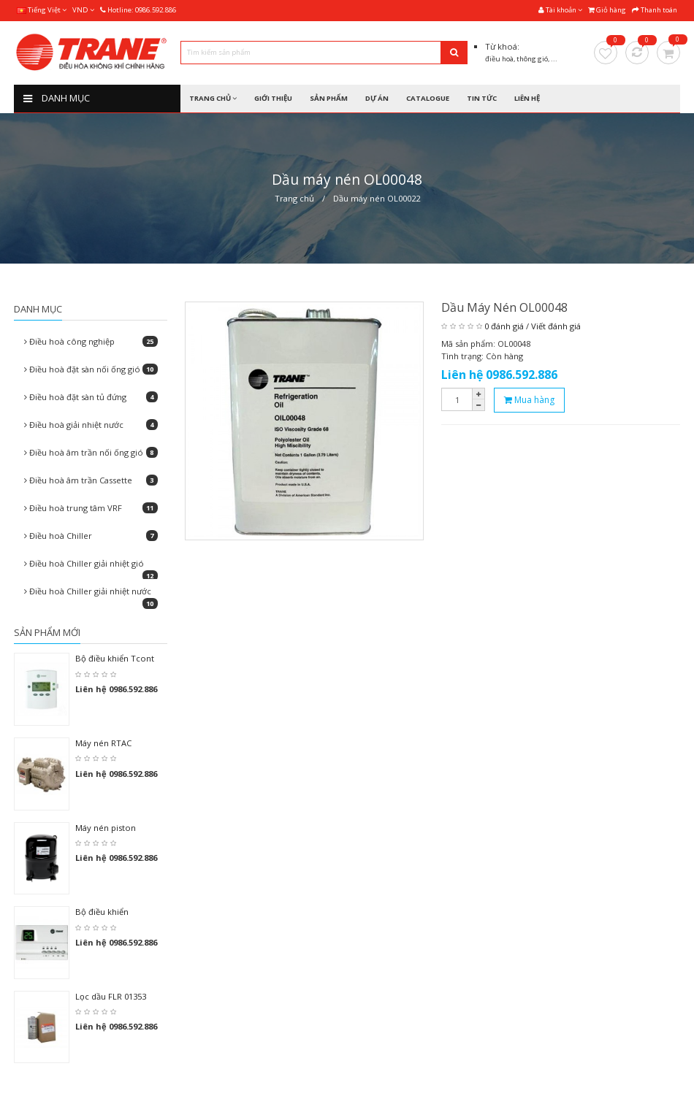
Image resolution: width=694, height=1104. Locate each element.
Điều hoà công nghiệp (91, 341)
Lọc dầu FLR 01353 (110, 996)
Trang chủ (294, 198)
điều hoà (499, 59)
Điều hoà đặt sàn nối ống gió (91, 369)
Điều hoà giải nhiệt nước (91, 424)
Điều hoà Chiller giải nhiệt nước (91, 595)
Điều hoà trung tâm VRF (91, 507)
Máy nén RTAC (103, 742)
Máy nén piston (105, 827)
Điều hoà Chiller (91, 535)
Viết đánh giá (556, 326)
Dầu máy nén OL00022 (376, 198)
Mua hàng (529, 400)
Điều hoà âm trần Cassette (91, 480)
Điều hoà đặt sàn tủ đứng (91, 396)
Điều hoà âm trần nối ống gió (91, 452)
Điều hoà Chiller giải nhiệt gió (91, 567)
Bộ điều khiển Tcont (114, 658)
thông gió (532, 59)
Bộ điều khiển (102, 911)
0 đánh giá (504, 326)
